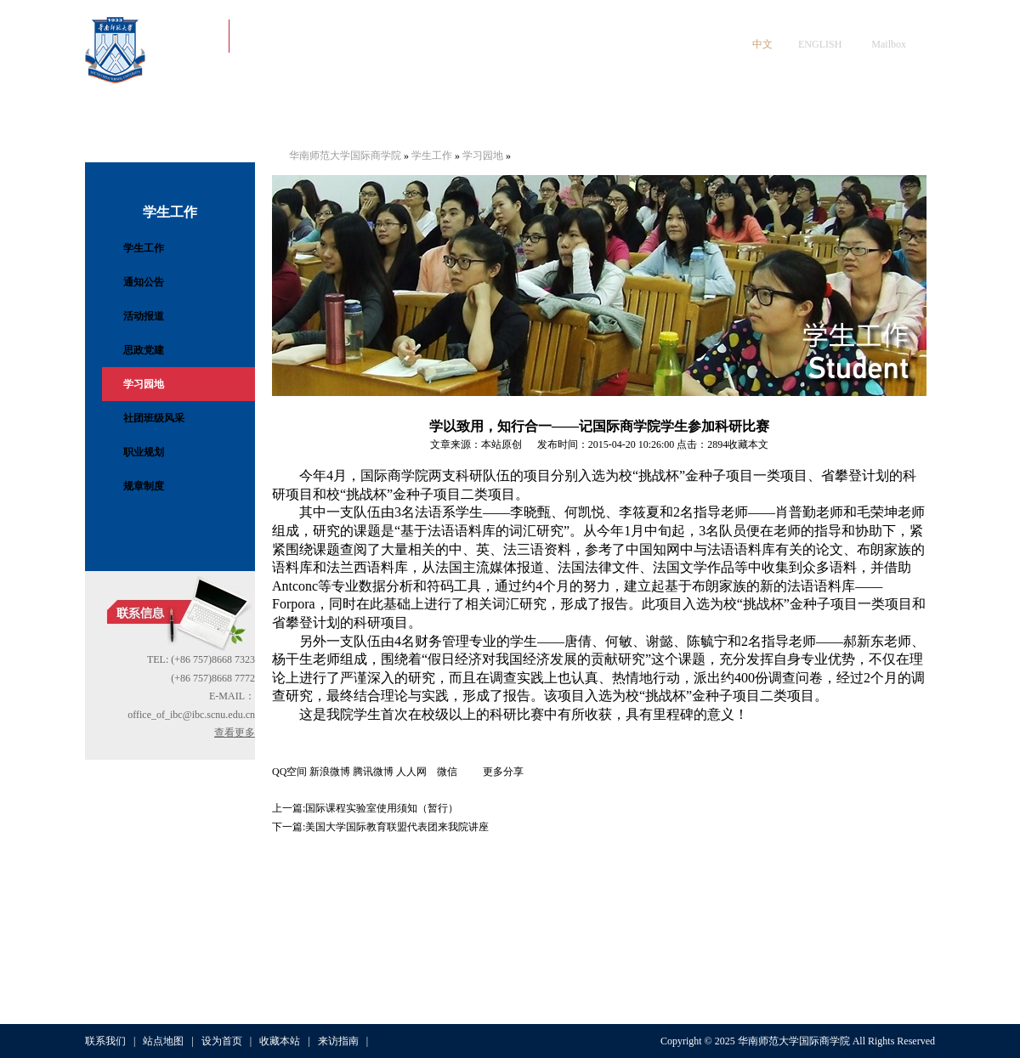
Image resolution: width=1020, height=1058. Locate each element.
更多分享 (503, 772)
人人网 (416, 772)
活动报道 (143, 316)
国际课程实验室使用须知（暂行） (381, 808)
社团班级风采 (153, 418)
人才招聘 (885, 118)
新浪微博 (329, 772)
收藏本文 (748, 444)
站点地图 (163, 1041)
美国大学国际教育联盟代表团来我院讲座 (397, 827)
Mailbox (888, 44)
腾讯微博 (373, 772)
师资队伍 (380, 118)
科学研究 (716, 118)
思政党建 (143, 350)
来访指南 (338, 1041)
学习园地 (143, 384)
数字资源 (800, 118)
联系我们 (105, 1041)
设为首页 (221, 1041)
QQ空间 (289, 772)
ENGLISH (820, 44)
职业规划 (143, 452)
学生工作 (464, 118)
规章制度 (143, 486)
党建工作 (296, 118)
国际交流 (632, 118)
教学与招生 (548, 118)
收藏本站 (279, 1041)
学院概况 (211, 118)
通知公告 (143, 282)
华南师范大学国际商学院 (345, 155)
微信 (460, 772)
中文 (762, 44)
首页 (127, 118)
